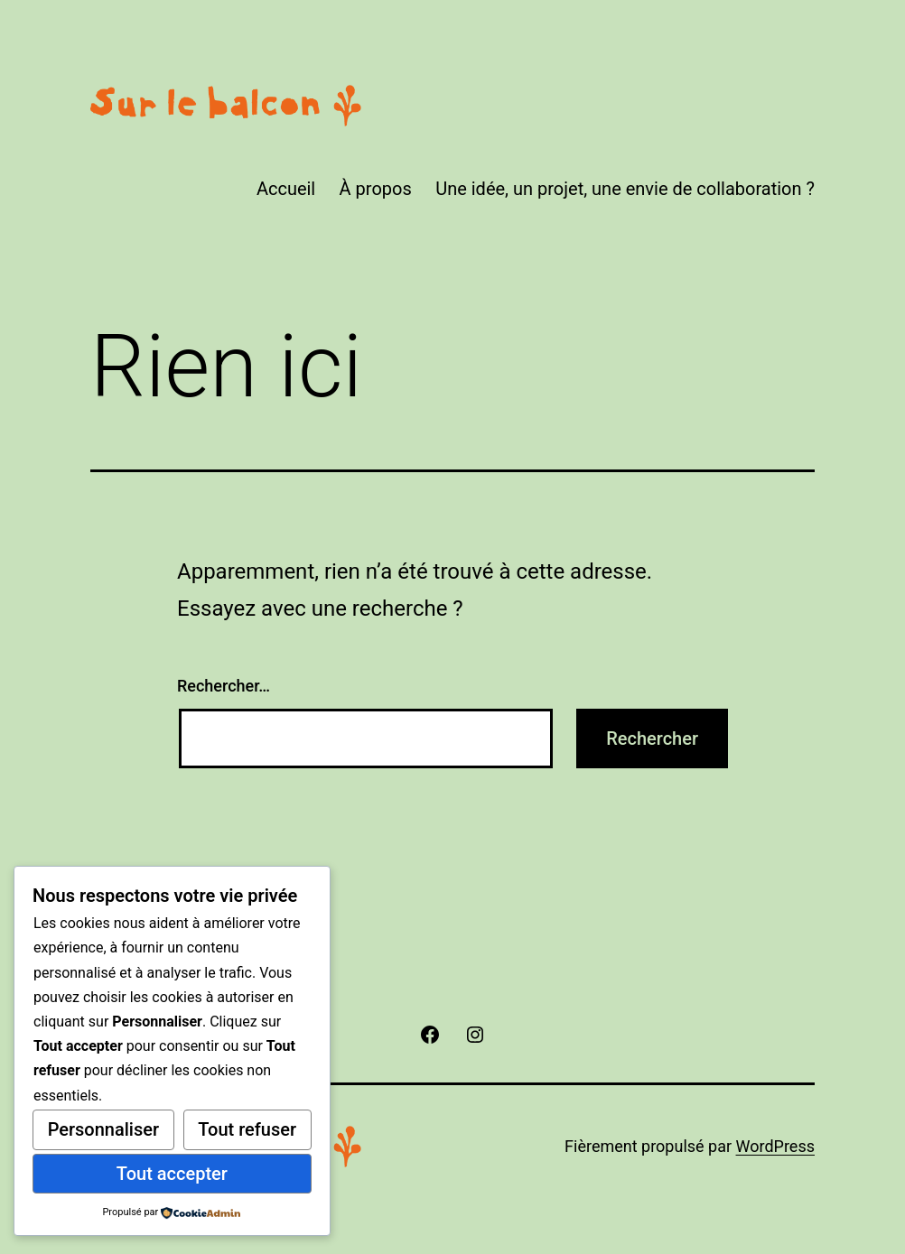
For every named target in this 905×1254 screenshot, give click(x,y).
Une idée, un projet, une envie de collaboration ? (625, 189)
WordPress (775, 1146)
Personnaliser (103, 1129)
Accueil (286, 189)
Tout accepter (172, 1173)
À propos (376, 189)
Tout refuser (247, 1129)
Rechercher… (223, 685)
